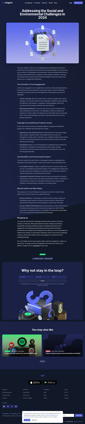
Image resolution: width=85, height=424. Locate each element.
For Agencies (28, 3)
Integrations (26, 392)
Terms (66, 392)
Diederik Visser (39, 258)
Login (70, 3)
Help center (26, 395)
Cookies (66, 398)
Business (42, 254)
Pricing (51, 3)
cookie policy (48, 415)
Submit (42, 280)
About (45, 398)
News (45, 395)
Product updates (27, 398)
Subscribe (79, 415)
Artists (48, 351)
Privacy (66, 395)
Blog (55, 3)
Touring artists (6, 395)
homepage (36, 245)
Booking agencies (7, 392)
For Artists (37, 3)
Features (44, 3)
